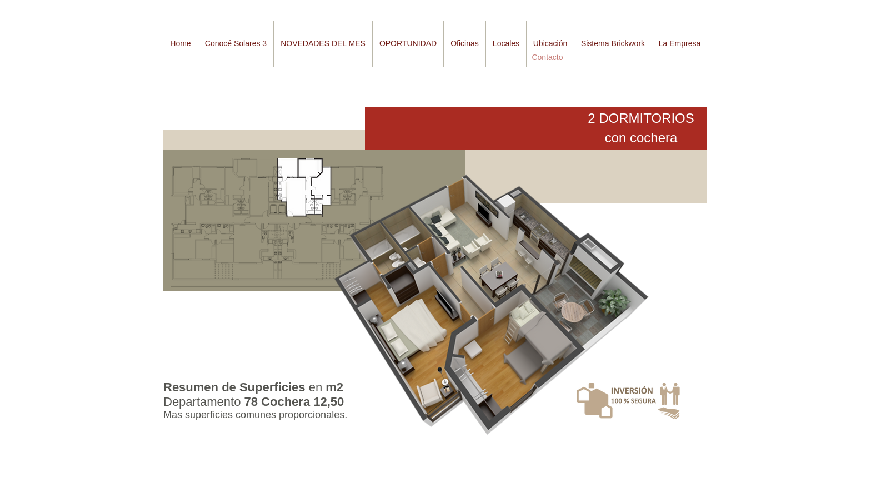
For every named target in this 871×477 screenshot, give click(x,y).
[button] (322, 44)
